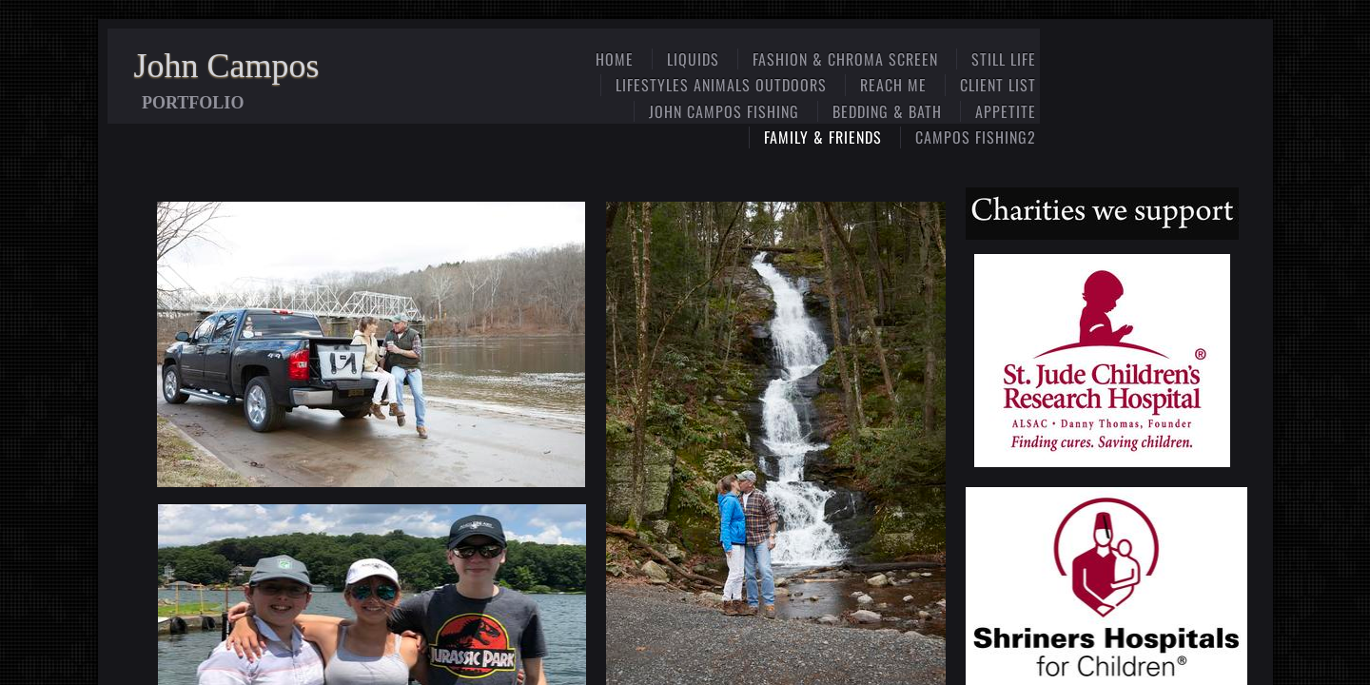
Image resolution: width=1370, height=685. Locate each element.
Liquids (693, 59)
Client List (998, 84)
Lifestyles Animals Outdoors (721, 84)
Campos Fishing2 (975, 137)
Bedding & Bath (887, 111)
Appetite (1005, 111)
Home (615, 59)
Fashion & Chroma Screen (845, 59)
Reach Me (893, 84)
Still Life (1003, 59)
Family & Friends (823, 137)
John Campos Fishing (724, 111)
